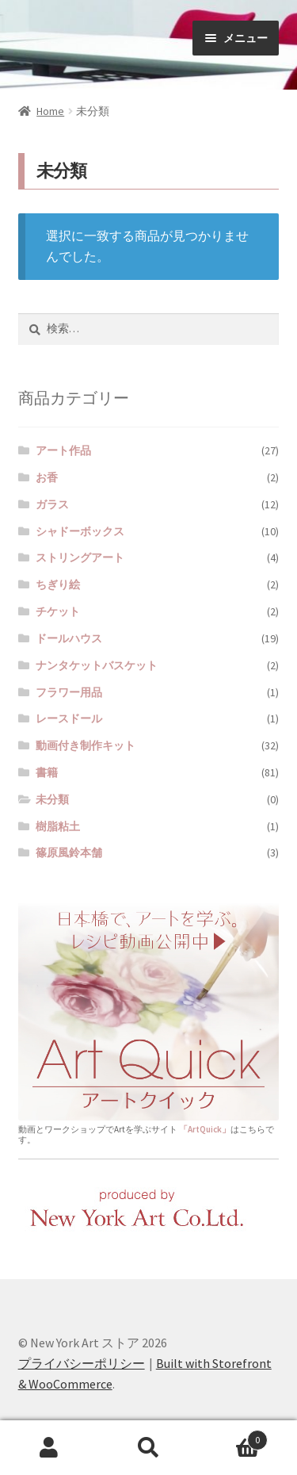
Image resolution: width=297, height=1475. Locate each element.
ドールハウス (69, 638)
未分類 (52, 799)
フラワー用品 (69, 692)
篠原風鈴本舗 (69, 852)
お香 (47, 477)
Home (50, 111)
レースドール (69, 718)
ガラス (52, 504)
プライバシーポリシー (81, 1363)
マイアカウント (49, 1448)
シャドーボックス (80, 531)
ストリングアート (80, 557)
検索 (148, 1448)
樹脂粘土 (58, 826)
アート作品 (63, 450)
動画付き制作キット (85, 745)
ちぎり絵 (58, 584)
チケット (58, 611)
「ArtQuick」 (204, 1129)
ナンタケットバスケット (97, 665)
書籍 (47, 772)
